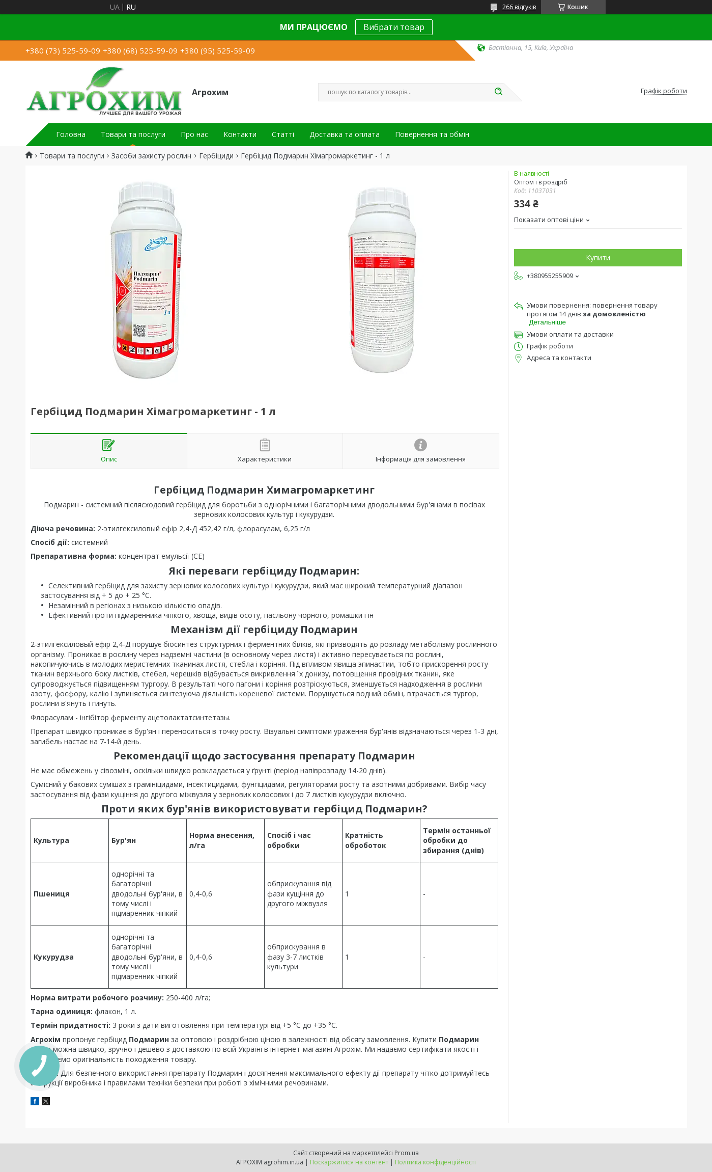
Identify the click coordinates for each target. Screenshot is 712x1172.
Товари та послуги (133, 134)
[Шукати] (499, 92)
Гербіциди (216, 155)
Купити (598, 257)
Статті (283, 134)
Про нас (194, 134)
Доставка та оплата (344, 134)
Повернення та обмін (432, 134)
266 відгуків (519, 7)
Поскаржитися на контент (349, 1162)
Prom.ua (406, 1153)
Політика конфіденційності (435, 1162)
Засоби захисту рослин (151, 155)
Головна (71, 134)
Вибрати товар (393, 27)
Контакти (240, 134)
